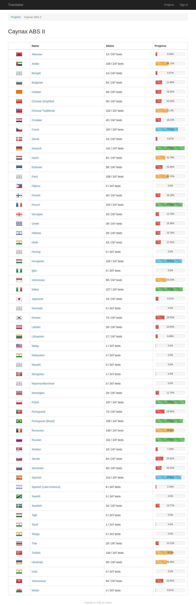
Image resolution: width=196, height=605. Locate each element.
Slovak (36, 458)
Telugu (36, 534)
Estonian (37, 167)
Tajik (34, 515)
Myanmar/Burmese (43, 383)
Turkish (36, 552)
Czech (35, 129)
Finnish (36, 195)
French (36, 204)
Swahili (36, 496)
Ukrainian (37, 562)
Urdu (35, 571)
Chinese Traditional (43, 110)
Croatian (37, 120)
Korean (36, 317)
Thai (34, 543)
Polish (35, 402)
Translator (15, 5)
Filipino (36, 186)
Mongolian (38, 374)
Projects (169, 4)
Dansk (35, 139)
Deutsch (37, 148)
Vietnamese (39, 581)
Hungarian (38, 261)
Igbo (34, 270)
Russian (37, 439)
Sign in (184, 4)
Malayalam (38, 355)
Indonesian (38, 280)
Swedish (37, 505)
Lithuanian (38, 336)
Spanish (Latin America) (46, 486)
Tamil (35, 524)
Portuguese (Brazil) (43, 421)
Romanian (38, 430)
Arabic (35, 63)
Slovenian (38, 468)
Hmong (36, 251)
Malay (35, 345)
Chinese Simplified (43, 101)
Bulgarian (37, 82)
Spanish (37, 477)
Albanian (37, 54)
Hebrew (36, 233)
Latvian (36, 327)
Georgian (37, 214)
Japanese (37, 298)
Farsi (35, 176)
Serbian (36, 449)
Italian (35, 289)
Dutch (35, 157)
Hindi (35, 242)
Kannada (37, 308)
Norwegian (38, 392)
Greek (35, 223)
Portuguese (39, 411)
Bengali (36, 73)
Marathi (36, 364)
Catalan (36, 91)
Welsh (35, 590)
